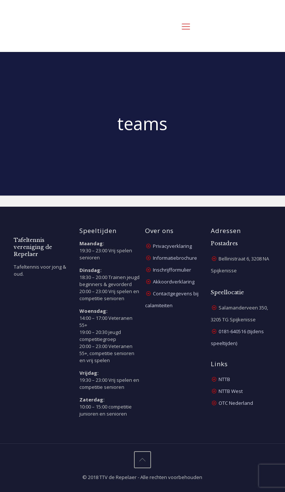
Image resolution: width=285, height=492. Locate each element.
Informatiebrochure (175, 258)
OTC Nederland (236, 403)
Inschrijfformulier (172, 269)
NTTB (224, 379)
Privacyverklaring (172, 246)
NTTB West (231, 391)
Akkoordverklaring (173, 281)
